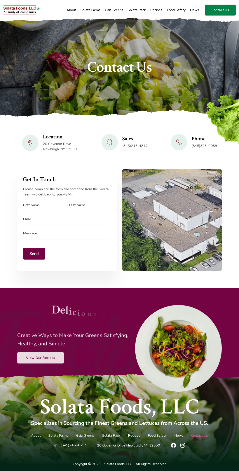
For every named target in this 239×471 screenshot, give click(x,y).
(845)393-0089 (204, 145)
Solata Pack (137, 10)
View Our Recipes (40, 372)
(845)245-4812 (135, 145)
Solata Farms (90, 10)
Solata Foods (114, 464)
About (71, 10)
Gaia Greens (114, 10)
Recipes (156, 10)
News (194, 10)
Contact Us (220, 10)
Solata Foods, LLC (119, 407)
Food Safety (176, 10)
